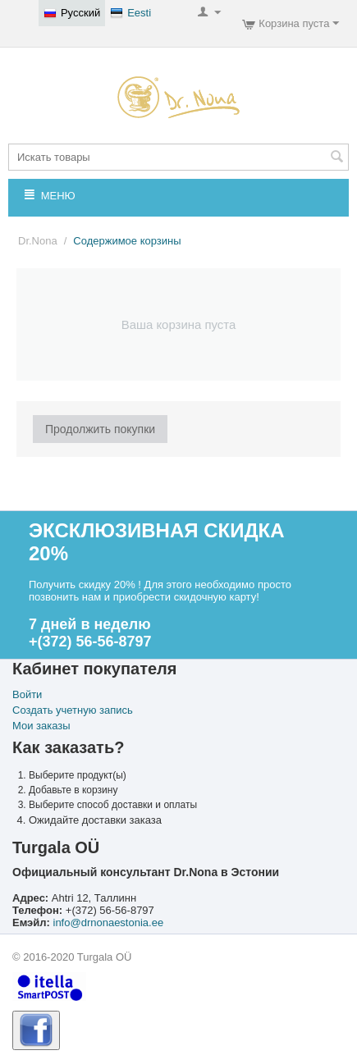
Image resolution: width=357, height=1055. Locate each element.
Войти (27, 694)
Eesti (130, 13)
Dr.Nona (37, 241)
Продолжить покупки (100, 429)
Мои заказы (41, 725)
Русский (71, 13)
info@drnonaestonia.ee (108, 922)
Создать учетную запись (72, 710)
